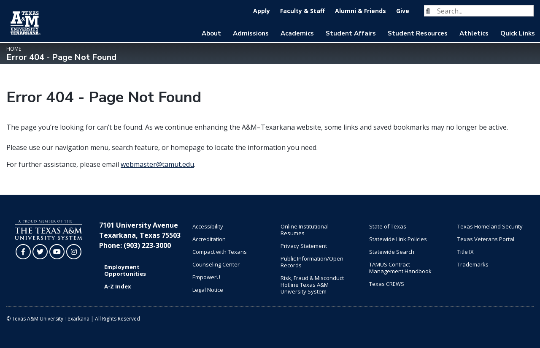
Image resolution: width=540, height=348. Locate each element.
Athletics (474, 33)
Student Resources (418, 33)
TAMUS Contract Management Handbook (400, 268)
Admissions (251, 33)
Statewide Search (391, 252)
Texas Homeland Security (490, 226)
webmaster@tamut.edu (157, 164)
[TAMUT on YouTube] (57, 251)
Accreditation (209, 239)
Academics (297, 33)
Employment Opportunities (125, 270)
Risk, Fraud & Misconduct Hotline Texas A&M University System (312, 284)
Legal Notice (207, 290)
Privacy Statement (304, 246)
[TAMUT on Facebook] (23, 251)
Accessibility (207, 226)
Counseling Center (216, 264)
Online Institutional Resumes (305, 230)
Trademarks (473, 264)
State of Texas (387, 226)
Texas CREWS (386, 284)
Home (13, 48)
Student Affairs (351, 33)
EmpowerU (206, 277)
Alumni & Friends (360, 11)
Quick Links (517, 33)
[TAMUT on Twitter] (40, 251)
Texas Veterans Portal (485, 239)
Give (402, 11)
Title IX (465, 252)
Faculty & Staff (302, 11)
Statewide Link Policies (398, 239)
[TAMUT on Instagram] (73, 251)
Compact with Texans (219, 252)
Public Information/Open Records (312, 262)
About (211, 33)
